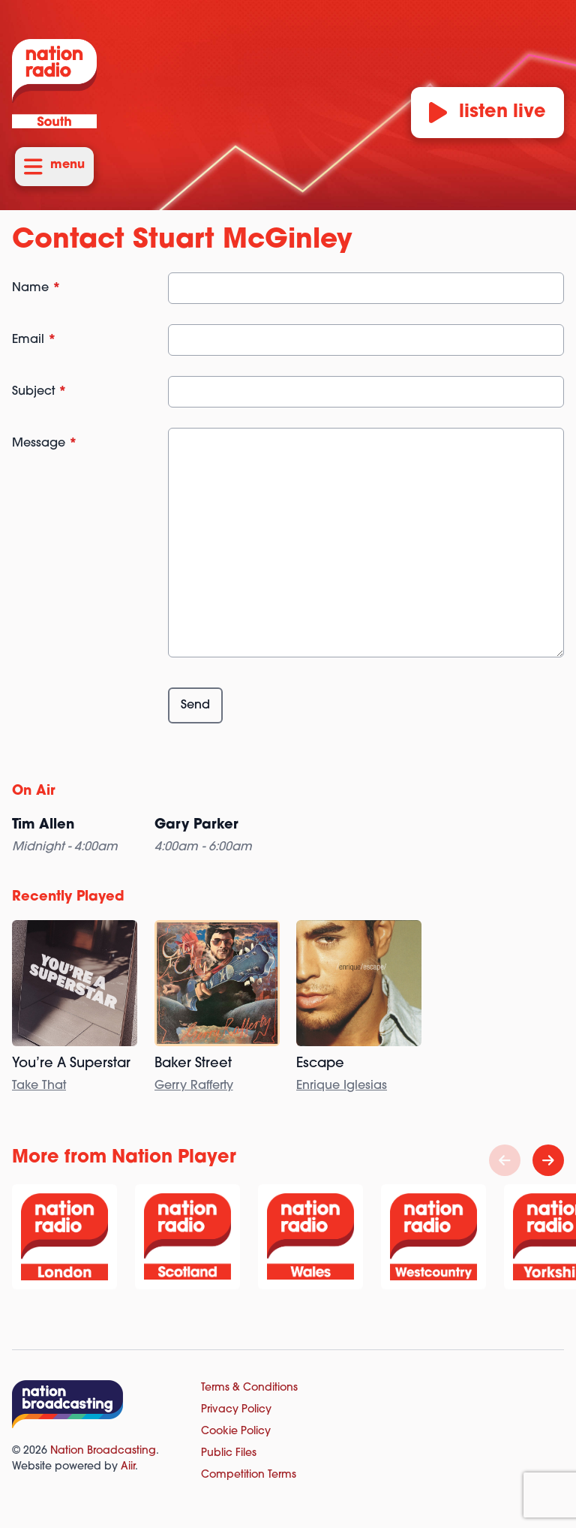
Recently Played (68, 897)
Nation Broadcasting (103, 1451)
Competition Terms (248, 1475)
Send (195, 705)
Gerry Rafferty (193, 1086)
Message (44, 444)
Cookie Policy (236, 1431)
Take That (39, 1086)
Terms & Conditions (249, 1388)
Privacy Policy (236, 1409)
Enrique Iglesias (341, 1086)
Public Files (228, 1453)
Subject (39, 392)
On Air (34, 791)
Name (36, 288)
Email (34, 340)
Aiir (128, 1466)
